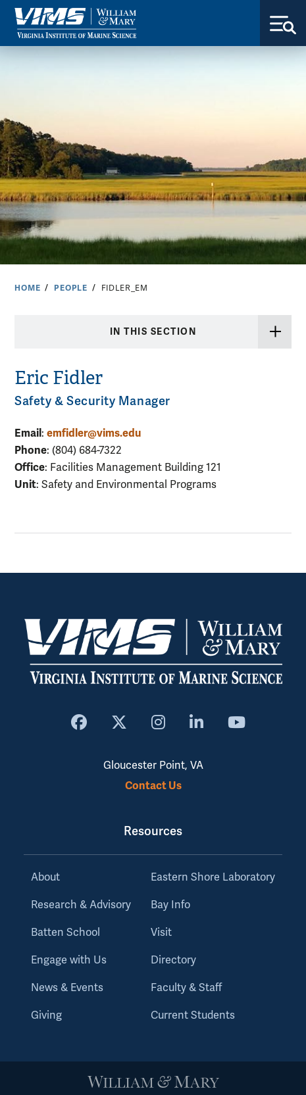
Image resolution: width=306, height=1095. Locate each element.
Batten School (65, 932)
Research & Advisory (81, 905)
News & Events (67, 987)
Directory (173, 960)
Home (27, 288)
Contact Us (153, 785)
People (71, 288)
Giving (46, 1015)
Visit (161, 932)
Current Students (193, 1015)
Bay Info (170, 905)
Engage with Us (69, 960)
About (45, 877)
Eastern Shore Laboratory (213, 877)
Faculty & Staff (186, 987)
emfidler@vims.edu (94, 433)
